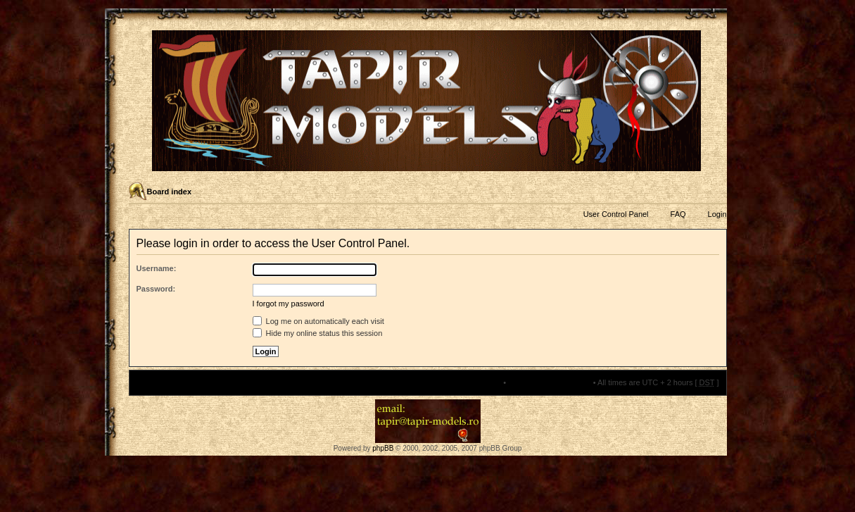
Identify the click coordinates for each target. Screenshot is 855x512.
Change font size (715, 192)
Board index (169, 191)
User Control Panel (616, 214)
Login (717, 214)
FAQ (678, 214)
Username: (157, 268)
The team (485, 382)
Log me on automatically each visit (318, 321)
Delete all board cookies (549, 382)
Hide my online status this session (318, 333)
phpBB (382, 448)
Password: (156, 289)
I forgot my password (288, 303)
